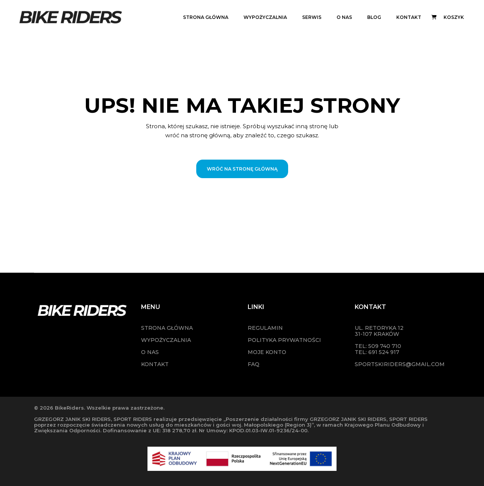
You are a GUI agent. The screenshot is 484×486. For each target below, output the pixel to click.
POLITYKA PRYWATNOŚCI (284, 340)
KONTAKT (155, 364)
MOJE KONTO (267, 352)
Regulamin (265, 328)
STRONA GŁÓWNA (167, 328)
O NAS (150, 352)
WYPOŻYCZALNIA (166, 340)
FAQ (253, 364)
